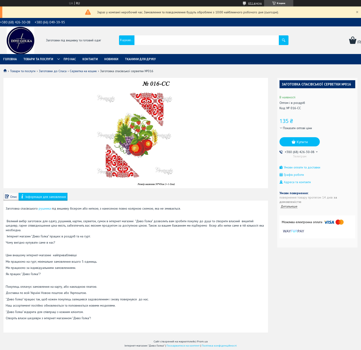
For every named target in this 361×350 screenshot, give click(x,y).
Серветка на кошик (83, 71)
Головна (10, 59)
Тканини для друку (140, 59)
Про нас (70, 59)
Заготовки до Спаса (53, 71)
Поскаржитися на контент (183, 345)
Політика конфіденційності (219, 345)
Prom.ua (202, 341)
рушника (45, 208)
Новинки (111, 59)
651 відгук (255, 3)
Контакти (90, 59)
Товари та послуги (38, 59)
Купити (302, 141)
